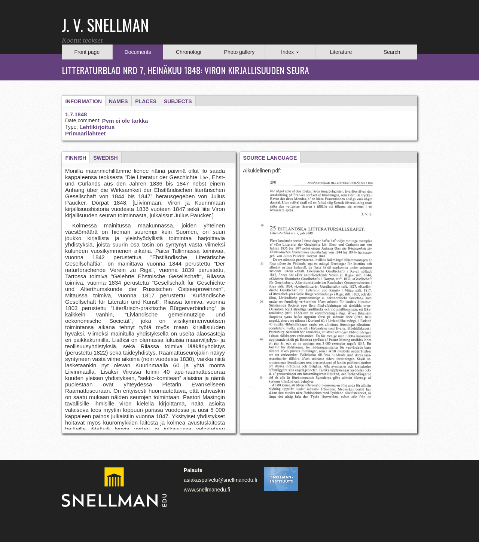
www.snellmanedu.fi (207, 490)
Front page (87, 52)
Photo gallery (239, 52)
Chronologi (188, 52)
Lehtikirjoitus (97, 127)
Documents (138, 52)
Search (392, 52)
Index (290, 52)
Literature (341, 52)
